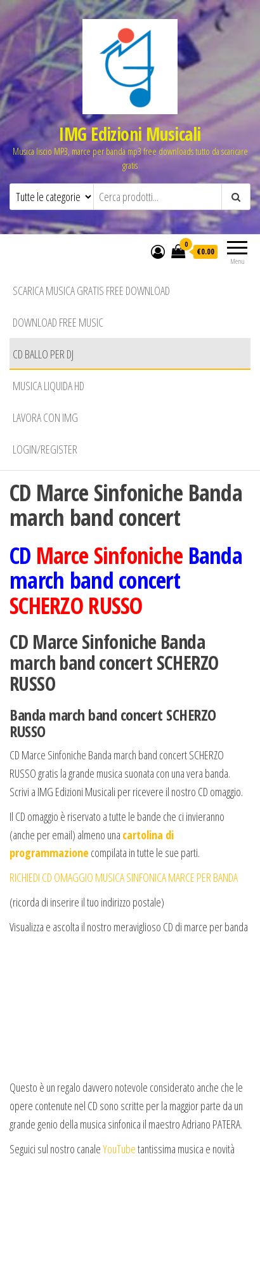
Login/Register (45, 449)
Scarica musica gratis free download (91, 290)
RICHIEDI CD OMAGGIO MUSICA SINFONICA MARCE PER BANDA (124, 877)
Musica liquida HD (48, 385)
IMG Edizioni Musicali (129, 134)
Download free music (58, 322)
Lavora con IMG (45, 417)
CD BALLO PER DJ (43, 354)
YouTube (120, 1148)
